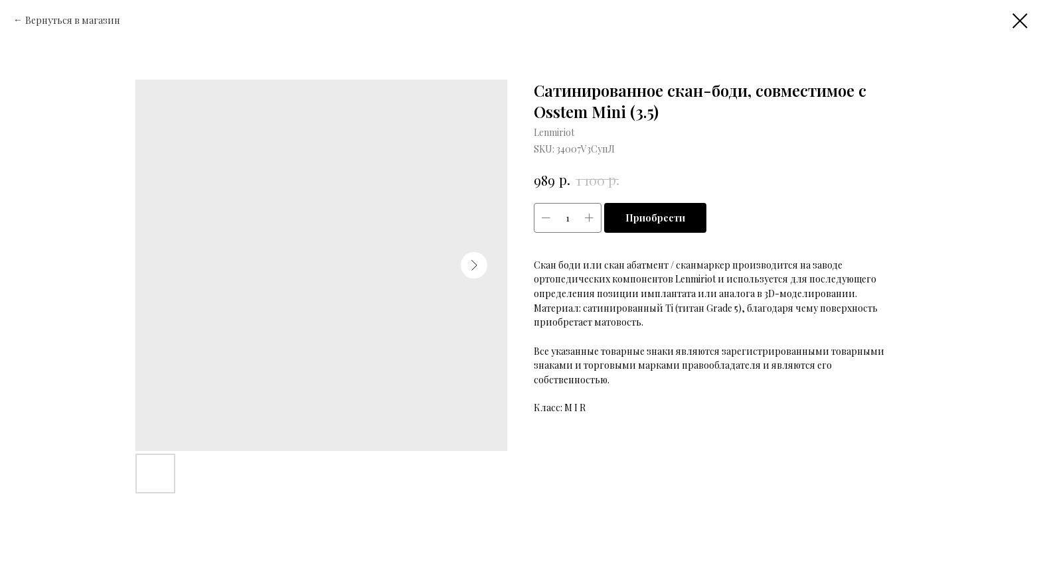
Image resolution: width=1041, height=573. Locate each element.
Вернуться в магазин (72, 20)
